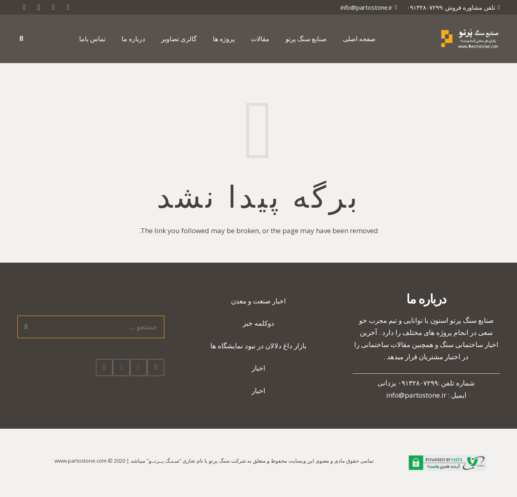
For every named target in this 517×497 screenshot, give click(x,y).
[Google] (53, 7)
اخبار (258, 368)
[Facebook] (121, 367)
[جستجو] (21, 38)
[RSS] (24, 7)
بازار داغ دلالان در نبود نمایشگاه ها (258, 345)
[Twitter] (68, 7)
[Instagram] (39, 7)
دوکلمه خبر (258, 323)
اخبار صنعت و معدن (258, 300)
